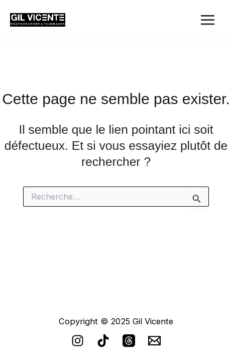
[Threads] (129, 340)
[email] (154, 340)
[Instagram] (77, 340)
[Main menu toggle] (207, 20)
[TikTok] (103, 340)
